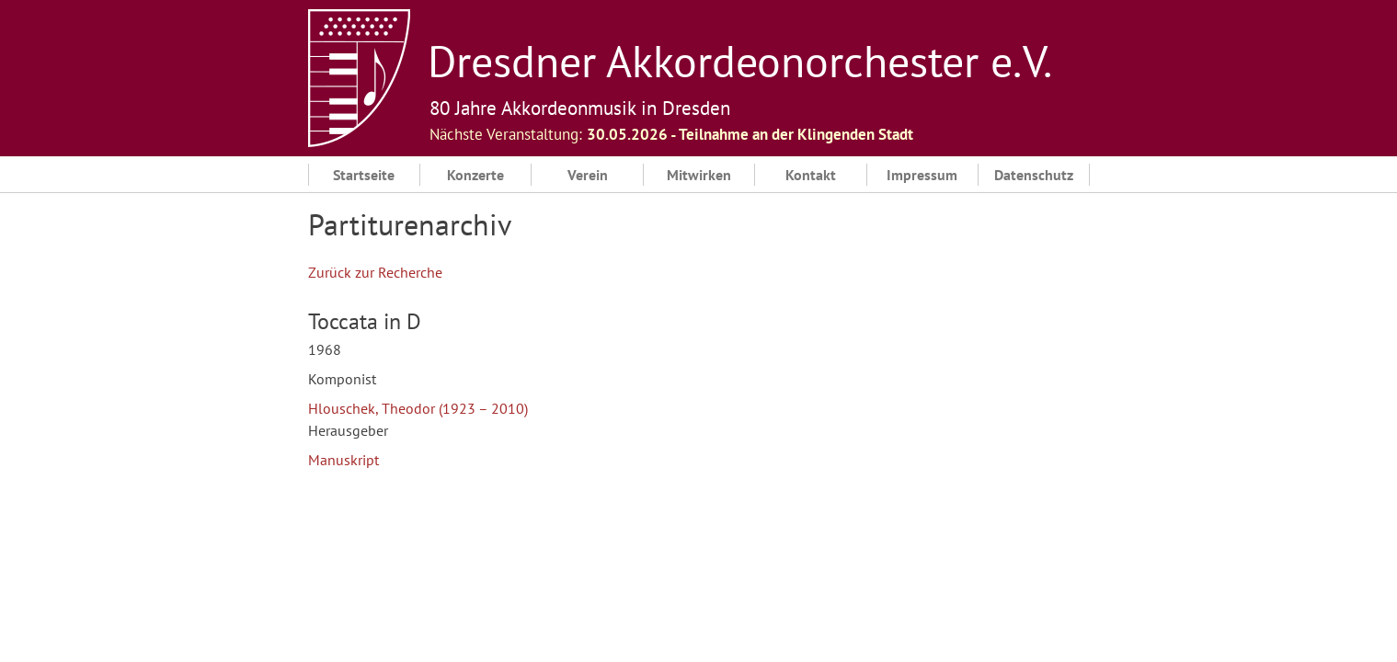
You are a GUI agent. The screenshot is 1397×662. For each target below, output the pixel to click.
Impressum (922, 175)
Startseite (364, 175)
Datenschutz (1033, 175)
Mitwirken (699, 175)
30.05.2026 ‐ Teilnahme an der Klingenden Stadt (750, 134)
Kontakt (810, 175)
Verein (587, 175)
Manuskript (343, 460)
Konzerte (475, 175)
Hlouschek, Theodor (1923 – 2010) (418, 408)
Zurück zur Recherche (375, 272)
